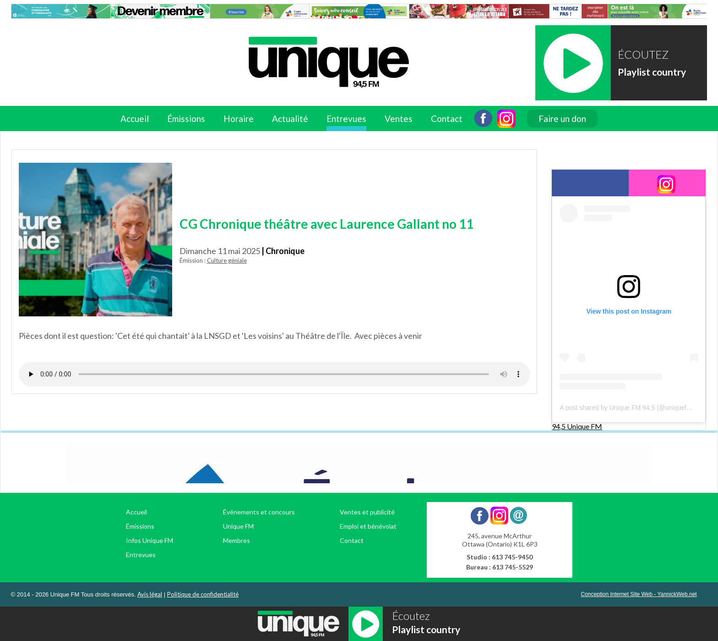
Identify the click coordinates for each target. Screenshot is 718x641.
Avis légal (149, 594)
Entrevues (346, 118)
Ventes (399, 118)
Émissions (186, 118)
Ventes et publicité (367, 512)
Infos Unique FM (149, 540)
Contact (446, 118)
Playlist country (652, 71)
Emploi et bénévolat (368, 526)
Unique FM (238, 526)
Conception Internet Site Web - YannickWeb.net (638, 594)
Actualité (290, 118)
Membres (236, 540)
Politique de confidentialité (203, 594)
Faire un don (562, 118)
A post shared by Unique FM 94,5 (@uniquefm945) (632, 407)
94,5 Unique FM (577, 426)
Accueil (134, 118)
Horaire (238, 118)
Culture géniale (227, 260)
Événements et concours (259, 512)
